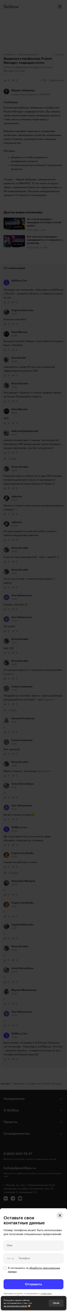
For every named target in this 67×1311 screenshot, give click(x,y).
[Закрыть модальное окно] (59, 1215)
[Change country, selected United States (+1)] (10, 1258)
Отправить (33, 1284)
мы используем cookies (15, 1306)
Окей (56, 1303)
